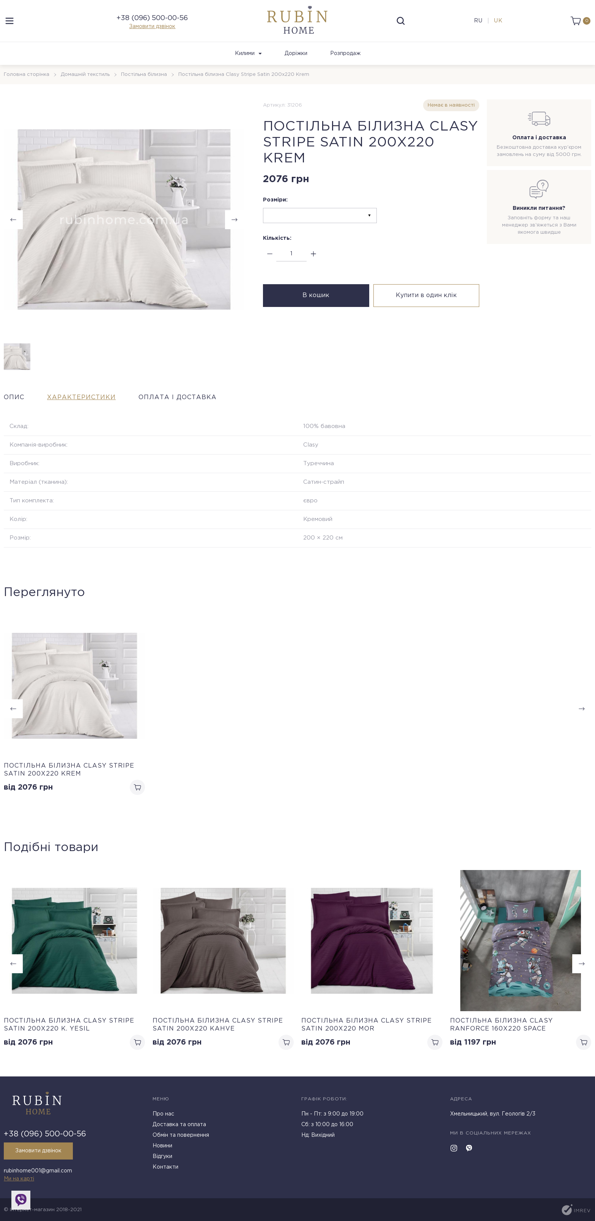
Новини (162, 1146)
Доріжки (296, 53)
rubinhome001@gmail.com (38, 1171)
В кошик (315, 295)
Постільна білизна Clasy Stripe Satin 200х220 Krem (69, 770)
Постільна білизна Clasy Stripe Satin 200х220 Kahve (218, 1025)
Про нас (163, 1114)
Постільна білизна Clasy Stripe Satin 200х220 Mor (366, 1025)
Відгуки (162, 1156)
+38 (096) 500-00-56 (152, 18)
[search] (400, 21)
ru (478, 21)
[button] (581, 963)
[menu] (9, 21)
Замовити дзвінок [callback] (38, 1151)
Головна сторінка (26, 74)
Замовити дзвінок (152, 26)
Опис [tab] (14, 397)
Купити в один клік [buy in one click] (426, 295)
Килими (248, 53)
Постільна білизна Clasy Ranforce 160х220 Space (501, 1025)
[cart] (580, 21)
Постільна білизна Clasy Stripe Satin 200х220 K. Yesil (69, 1025)
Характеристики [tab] (81, 397)
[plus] (313, 254)
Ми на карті (19, 1179)
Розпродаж (345, 53)
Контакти (165, 1167)
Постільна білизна (144, 74)
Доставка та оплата (179, 1124)
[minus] (269, 254)
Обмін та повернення (181, 1135)
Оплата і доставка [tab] (178, 397)
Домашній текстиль (85, 74)
